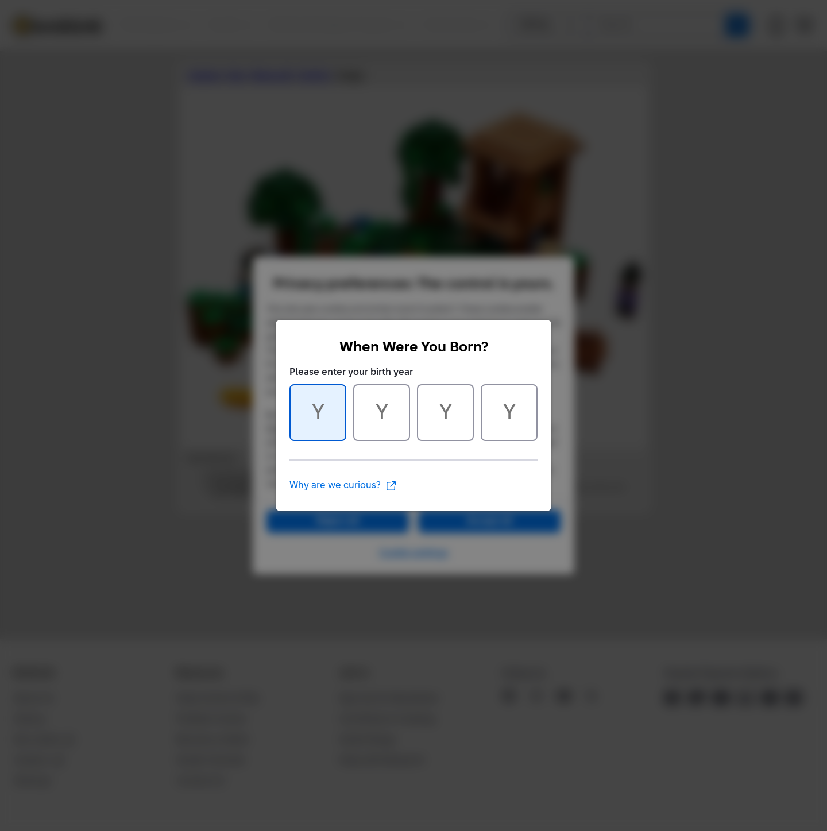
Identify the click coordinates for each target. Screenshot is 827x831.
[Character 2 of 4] (381, 412)
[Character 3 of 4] (445, 412)
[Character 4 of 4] (509, 412)
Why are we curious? (343, 486)
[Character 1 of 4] (317, 412)
